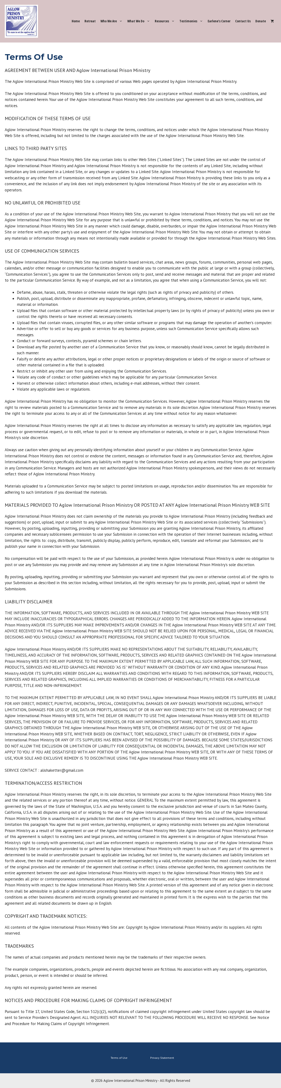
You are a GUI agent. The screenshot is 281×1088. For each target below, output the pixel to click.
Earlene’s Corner (219, 21)
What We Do (139, 21)
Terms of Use (119, 1058)
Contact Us (243, 21)
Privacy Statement (162, 1058)
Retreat (90, 21)
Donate (260, 21)
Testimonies (192, 21)
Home (76, 21)
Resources (166, 21)
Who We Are (112, 21)
